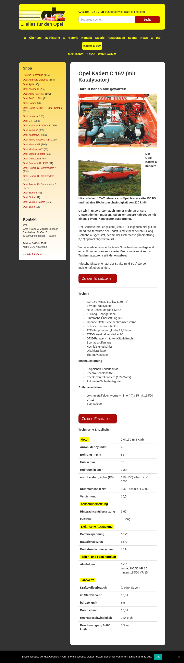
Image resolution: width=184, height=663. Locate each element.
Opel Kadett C (30, 130)
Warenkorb (107, 54)
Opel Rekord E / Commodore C (40, 184)
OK (158, 656)
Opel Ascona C (31, 89)
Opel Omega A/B (32, 158)
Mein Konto (76, 54)
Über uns (35, 37)
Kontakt (86, 37)
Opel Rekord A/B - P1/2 (35, 163)
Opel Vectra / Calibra (34, 202)
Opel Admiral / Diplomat (35, 79)
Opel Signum (30, 192)
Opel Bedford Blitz (32, 98)
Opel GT (27, 120)
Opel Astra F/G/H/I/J (34, 93)
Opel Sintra (29, 197)
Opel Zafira (29, 206)
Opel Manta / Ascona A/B (36, 139)
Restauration (116, 37)
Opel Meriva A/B (31, 144)
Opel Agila (28, 84)
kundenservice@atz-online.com (125, 11)
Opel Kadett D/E (31, 135)
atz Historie (52, 37)
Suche (147, 19)
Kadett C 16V (92, 46)
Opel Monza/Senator (34, 153)
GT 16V (156, 37)
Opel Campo (30, 103)
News (144, 37)
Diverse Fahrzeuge (33, 75)
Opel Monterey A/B (33, 149)
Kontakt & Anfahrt (32, 254)
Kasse (91, 54)
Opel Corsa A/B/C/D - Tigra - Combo (42, 108)
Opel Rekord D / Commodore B (40, 176)
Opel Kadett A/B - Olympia (37, 125)
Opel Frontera (30, 116)
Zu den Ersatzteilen (97, 278)
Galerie (100, 37)
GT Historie (70, 37)
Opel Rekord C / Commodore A (39, 168)
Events (132, 37)
